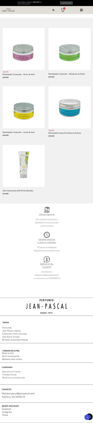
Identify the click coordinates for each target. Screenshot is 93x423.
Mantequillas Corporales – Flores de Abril (19, 74)
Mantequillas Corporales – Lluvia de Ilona (19, 132)
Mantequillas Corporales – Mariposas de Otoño (66, 74)
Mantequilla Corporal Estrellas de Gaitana (64, 133)
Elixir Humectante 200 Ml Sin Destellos (18, 191)
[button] (81, 10)
